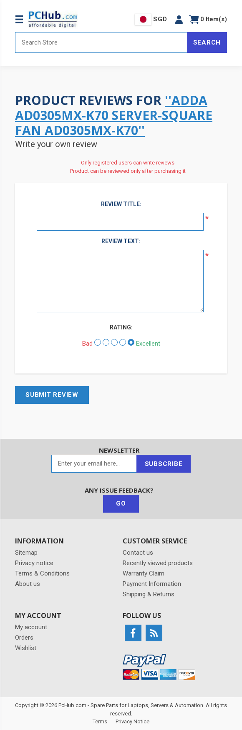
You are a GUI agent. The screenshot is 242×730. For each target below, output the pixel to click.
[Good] (122, 342)
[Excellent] (131, 342)
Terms (100, 721)
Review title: (121, 204)
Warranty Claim (143, 573)
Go (121, 503)
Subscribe (164, 464)
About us (27, 584)
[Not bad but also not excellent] (114, 342)
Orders (24, 637)
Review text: (121, 241)
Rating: (121, 327)
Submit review (51, 395)
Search (207, 42)
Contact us (138, 552)
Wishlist (25, 648)
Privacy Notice (132, 721)
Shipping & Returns (148, 594)
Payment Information (152, 584)
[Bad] (97, 342)
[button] (179, 19)
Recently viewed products (158, 563)
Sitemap (26, 552)
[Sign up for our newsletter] (94, 464)
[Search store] (101, 42)
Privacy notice (34, 563)
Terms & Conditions (42, 573)
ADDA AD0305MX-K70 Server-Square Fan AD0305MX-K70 (113, 115)
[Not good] (106, 342)
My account (31, 627)
